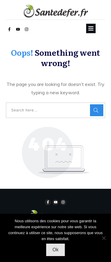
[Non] (104, 238)
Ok (55, 249)
